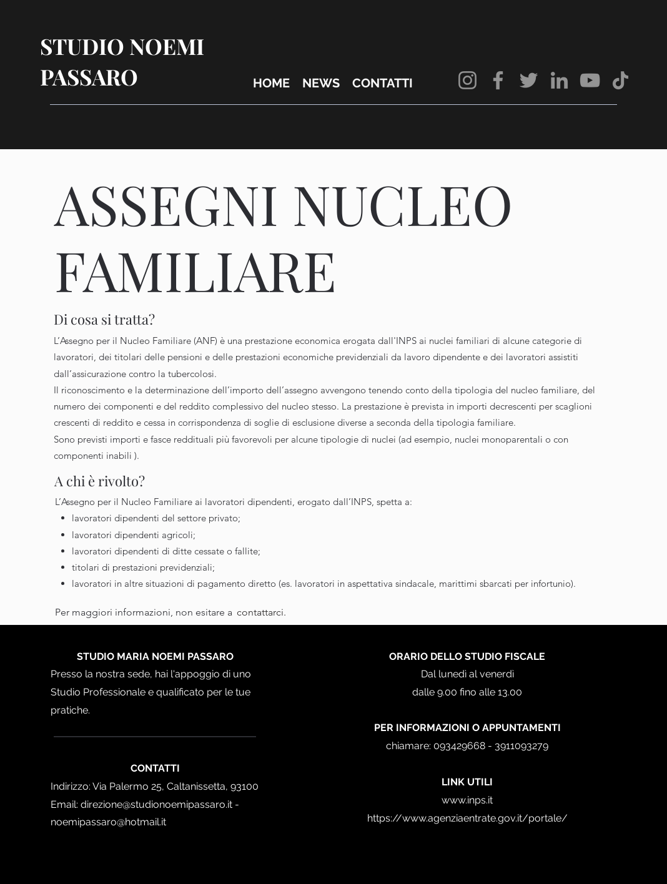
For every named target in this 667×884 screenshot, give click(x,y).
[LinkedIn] (559, 80)
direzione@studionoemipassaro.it (156, 804)
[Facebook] (498, 80)
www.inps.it (467, 800)
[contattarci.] (261, 612)
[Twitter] (528, 80)
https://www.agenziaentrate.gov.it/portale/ (467, 818)
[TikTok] (620, 80)
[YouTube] (590, 80)
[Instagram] (467, 80)
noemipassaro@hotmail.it (108, 822)
